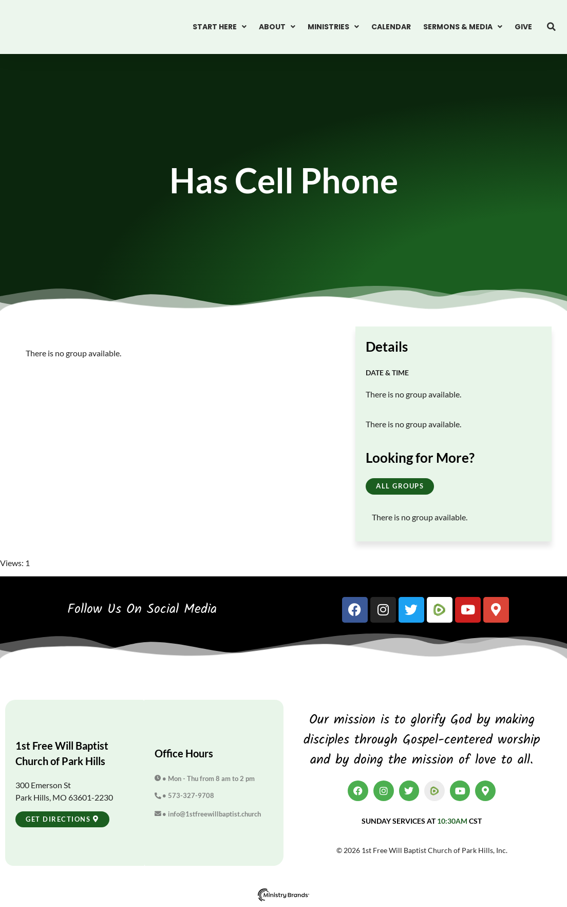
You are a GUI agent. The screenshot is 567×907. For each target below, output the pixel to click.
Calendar (391, 27)
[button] (551, 26)
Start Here (220, 26)
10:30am (452, 821)
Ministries (333, 26)
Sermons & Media (462, 26)
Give (523, 27)
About (277, 26)
